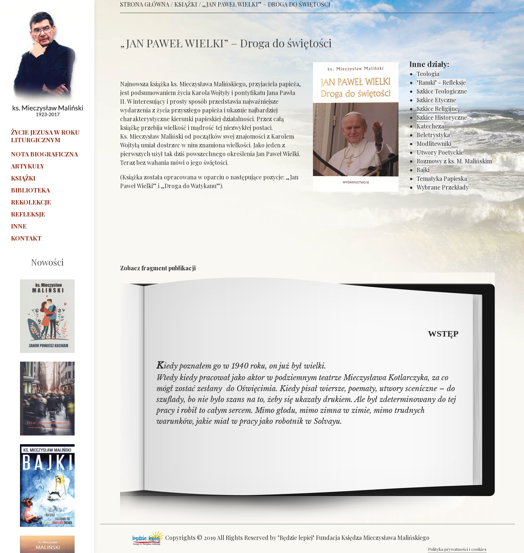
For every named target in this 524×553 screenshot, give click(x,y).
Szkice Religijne (437, 108)
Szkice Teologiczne (442, 91)
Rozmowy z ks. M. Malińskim (454, 161)
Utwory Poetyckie (440, 152)
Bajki (423, 170)
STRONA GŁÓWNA (144, 4)
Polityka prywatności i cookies (457, 549)
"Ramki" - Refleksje (441, 82)
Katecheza (430, 126)
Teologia (428, 73)
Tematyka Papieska (442, 178)
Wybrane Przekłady (443, 187)
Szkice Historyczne (442, 117)
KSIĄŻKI (185, 4)
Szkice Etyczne (436, 100)
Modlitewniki (434, 143)
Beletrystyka (433, 135)
